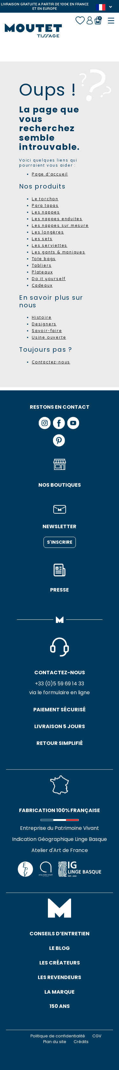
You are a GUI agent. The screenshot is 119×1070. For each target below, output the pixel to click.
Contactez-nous (51, 361)
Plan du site (54, 1041)
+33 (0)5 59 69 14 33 (59, 683)
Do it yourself (49, 278)
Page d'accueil (50, 173)
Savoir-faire (47, 330)
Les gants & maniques (58, 251)
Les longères (48, 231)
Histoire (41, 317)
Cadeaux (42, 285)
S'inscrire (59, 542)
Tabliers (41, 265)
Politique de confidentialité (57, 1036)
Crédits (81, 1041)
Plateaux (42, 271)
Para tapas (45, 205)
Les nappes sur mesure (60, 225)
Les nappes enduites (57, 218)
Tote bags (44, 258)
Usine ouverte (49, 337)
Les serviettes (49, 245)
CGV (96, 1036)
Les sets (42, 238)
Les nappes (46, 212)
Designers (44, 323)
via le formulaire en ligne (59, 692)
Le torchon (45, 198)
